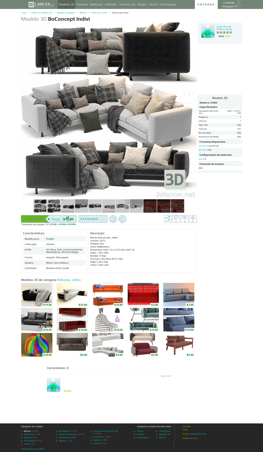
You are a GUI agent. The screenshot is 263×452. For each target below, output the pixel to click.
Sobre (185, 429)
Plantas (27, 437)
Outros (96, 443)
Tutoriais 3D (127, 4)
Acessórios (98, 437)
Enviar (68, 390)
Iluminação (64, 431)
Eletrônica (29, 434)
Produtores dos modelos (33, 449)
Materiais (96, 4)
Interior (27, 444)
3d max (202, 146)
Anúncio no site (190, 438)
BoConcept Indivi (120, 12)
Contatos (186, 426)
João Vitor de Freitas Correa (224, 28)
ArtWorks (111, 4)
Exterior (97, 440)
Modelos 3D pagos (66, 12)
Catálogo (93, 219)
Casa (24, 12)
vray (201, 159)
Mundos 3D (164, 434)
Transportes (64, 437)
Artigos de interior (67, 434)
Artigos (142, 4)
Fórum (153, 4)
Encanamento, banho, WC (105, 431)
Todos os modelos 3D (41, 12)
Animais (63, 440)
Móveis (83, 12)
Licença (67, 224)
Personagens (30, 440)
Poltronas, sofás (99, 12)
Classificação (168, 4)
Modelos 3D (66, 4)
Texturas (82, 4)
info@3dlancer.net (197, 434)
